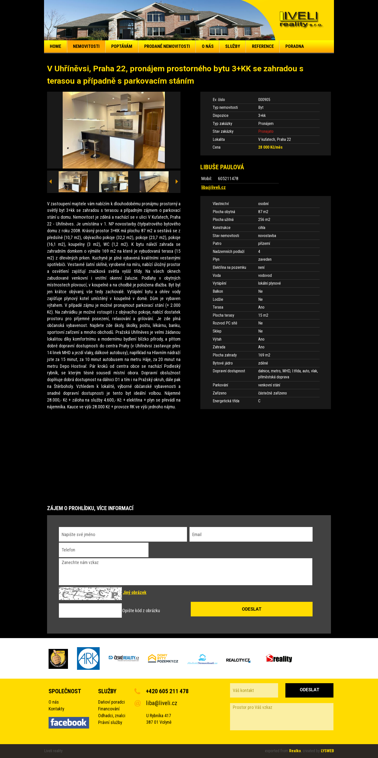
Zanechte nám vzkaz (186, 571)
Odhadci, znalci (111, 715)
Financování (109, 708)
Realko (295, 750)
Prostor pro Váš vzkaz (281, 716)
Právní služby (110, 722)
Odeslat (309, 689)
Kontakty (56, 708)
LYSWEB (327, 750)
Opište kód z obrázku (141, 610)
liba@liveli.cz (213, 187)
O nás (54, 702)
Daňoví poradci (111, 702)
